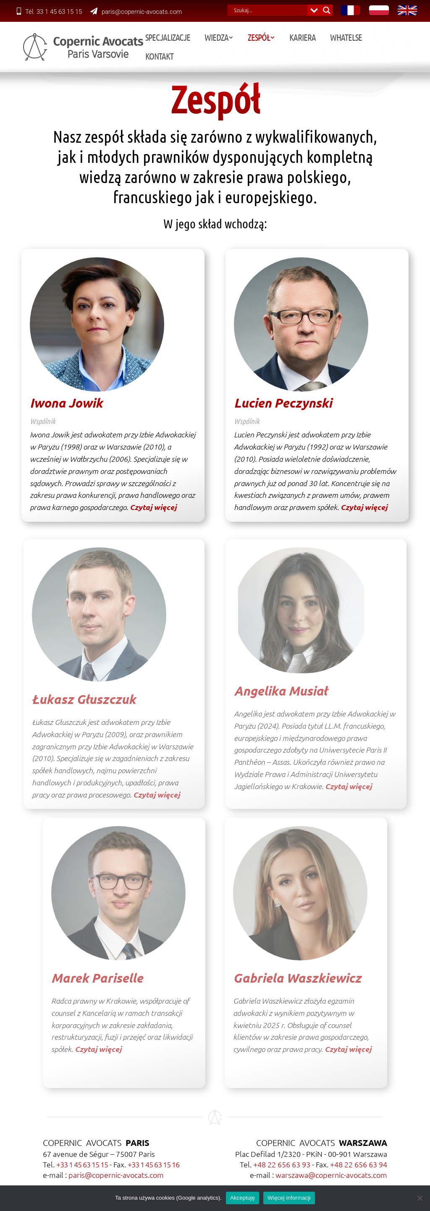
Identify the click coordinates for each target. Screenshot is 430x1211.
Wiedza (214, 38)
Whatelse (344, 38)
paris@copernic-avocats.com (136, 12)
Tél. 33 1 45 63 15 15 (49, 12)
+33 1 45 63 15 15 (82, 1164)
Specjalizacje (165, 38)
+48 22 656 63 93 (281, 1164)
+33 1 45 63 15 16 (153, 1164)
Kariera (300, 38)
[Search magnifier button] (327, 10)
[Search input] (269, 10)
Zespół (257, 38)
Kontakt (388, 38)
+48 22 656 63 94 (358, 1164)
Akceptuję (242, 1198)
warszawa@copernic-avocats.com (331, 1175)
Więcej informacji (289, 1198)
